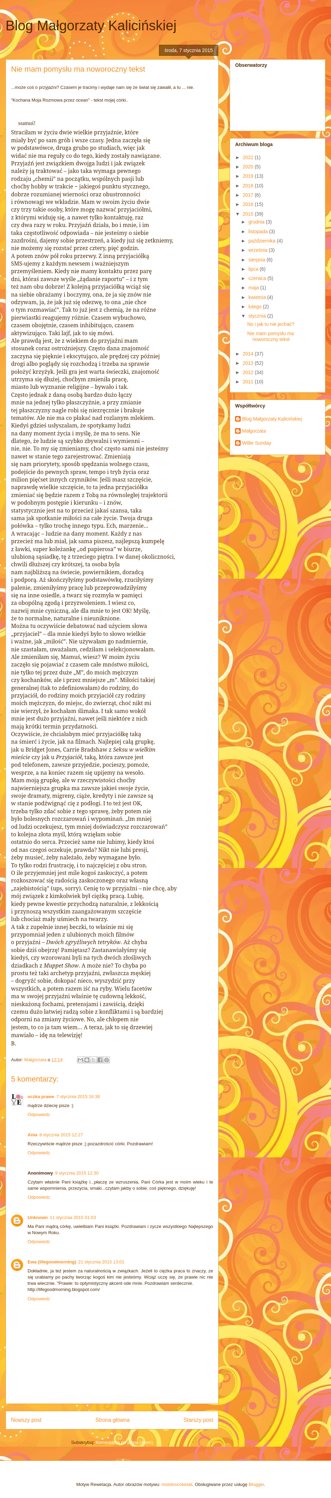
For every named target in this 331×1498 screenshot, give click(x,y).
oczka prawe (41, 1096)
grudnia (257, 222)
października (262, 241)
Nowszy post (26, 1420)
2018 (249, 185)
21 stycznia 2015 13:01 (101, 1261)
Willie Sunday (256, 443)
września (258, 250)
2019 (249, 176)
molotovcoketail (176, 1484)
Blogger (256, 1484)
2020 (249, 166)
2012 (249, 372)
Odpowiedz (39, 1114)
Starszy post (198, 1420)
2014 (249, 354)
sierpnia (257, 259)
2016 (249, 204)
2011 (249, 381)
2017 (249, 195)
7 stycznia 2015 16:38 (78, 1096)
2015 (249, 214)
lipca (254, 269)
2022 (249, 157)
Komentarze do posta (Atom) (124, 1442)
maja (254, 287)
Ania (32, 1134)
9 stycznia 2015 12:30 (77, 1173)
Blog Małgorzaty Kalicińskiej (91, 25)
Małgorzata (254, 431)
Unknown (38, 1217)
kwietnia (257, 297)
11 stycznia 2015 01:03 (73, 1217)
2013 (249, 363)
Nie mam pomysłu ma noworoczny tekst (270, 336)
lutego (255, 306)
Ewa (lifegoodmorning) (52, 1261)
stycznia (257, 316)
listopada (258, 231)
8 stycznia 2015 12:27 (61, 1134)
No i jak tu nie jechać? (270, 324)
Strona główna (112, 1420)
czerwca (257, 278)
